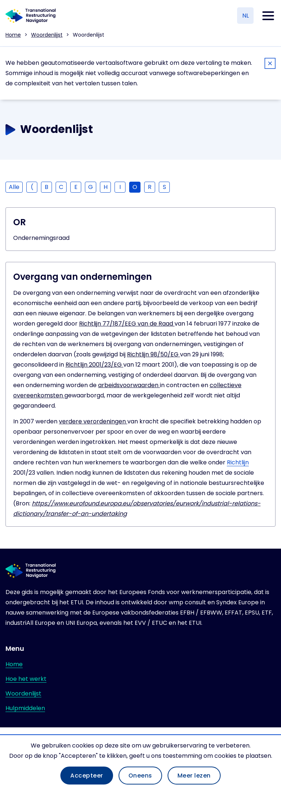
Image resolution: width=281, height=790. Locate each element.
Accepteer (86, 775)
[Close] (270, 64)
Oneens (140, 775)
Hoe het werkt (25, 679)
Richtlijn (238, 462)
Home (13, 34)
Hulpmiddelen (25, 708)
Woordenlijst (47, 34)
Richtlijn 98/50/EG (153, 354)
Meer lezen (194, 775)
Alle (14, 187)
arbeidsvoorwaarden (129, 385)
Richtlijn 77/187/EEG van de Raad (127, 323)
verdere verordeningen (93, 421)
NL (245, 15)
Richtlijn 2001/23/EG (94, 364)
